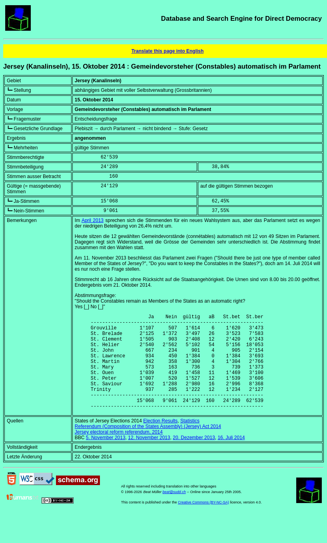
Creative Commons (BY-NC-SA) (203, 523)
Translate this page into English (168, 51)
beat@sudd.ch (173, 512)
